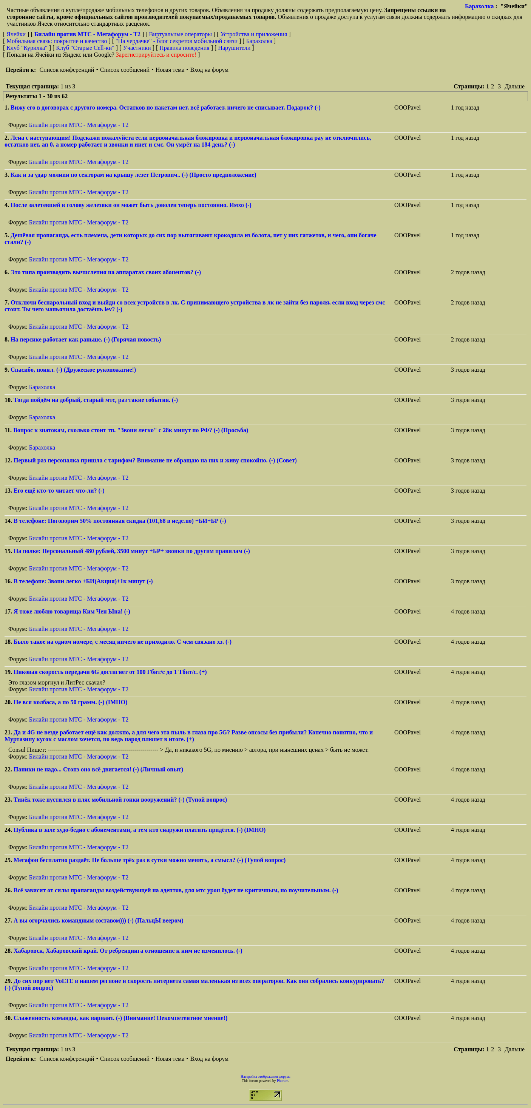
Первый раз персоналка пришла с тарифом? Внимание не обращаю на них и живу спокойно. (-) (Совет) (155, 460)
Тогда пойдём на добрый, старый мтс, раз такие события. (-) (96, 400)
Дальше (515, 86)
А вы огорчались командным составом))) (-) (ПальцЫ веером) (99, 920)
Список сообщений (125, 69)
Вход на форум (209, 69)
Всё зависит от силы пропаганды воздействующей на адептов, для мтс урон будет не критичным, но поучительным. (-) (176, 890)
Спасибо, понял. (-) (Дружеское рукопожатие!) (73, 369)
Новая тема (170, 69)
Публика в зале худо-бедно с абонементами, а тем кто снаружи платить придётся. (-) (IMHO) (140, 830)
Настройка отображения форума (265, 1076)
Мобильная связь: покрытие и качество (56, 41)
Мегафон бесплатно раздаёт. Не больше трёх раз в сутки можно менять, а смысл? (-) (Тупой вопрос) (150, 860)
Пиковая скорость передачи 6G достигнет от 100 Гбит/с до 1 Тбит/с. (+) (110, 672)
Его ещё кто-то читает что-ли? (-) (59, 490)
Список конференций (66, 69)
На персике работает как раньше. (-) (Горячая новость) (86, 339)
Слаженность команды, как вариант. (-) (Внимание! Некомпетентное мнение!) (120, 1018)
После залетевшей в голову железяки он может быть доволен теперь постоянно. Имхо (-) (131, 205)
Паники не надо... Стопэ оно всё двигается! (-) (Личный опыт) (98, 769)
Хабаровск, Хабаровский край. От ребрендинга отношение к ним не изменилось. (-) (128, 950)
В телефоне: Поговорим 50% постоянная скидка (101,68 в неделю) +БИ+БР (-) (120, 521)
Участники (137, 48)
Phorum (282, 1081)
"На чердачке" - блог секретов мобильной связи (177, 41)
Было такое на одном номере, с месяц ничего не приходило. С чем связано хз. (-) (123, 641)
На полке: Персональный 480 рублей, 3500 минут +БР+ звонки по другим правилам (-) (132, 551)
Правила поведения (184, 48)
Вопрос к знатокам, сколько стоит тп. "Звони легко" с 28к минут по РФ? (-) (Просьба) (130, 430)
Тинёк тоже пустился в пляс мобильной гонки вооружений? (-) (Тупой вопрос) (120, 799)
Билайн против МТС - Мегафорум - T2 (78, 125)
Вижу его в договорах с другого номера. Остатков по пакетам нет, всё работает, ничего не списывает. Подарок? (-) (166, 107)
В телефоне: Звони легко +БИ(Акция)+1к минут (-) (83, 581)
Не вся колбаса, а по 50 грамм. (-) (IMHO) (70, 702)
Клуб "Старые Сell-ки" (85, 48)
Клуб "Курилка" (26, 48)
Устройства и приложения (254, 34)
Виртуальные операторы (180, 34)
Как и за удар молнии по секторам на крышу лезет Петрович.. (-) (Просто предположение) (133, 175)
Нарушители (234, 48)
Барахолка (479, 6)
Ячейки (16, 34)
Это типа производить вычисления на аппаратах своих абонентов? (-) (106, 272)
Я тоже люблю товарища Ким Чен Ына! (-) (72, 611)
